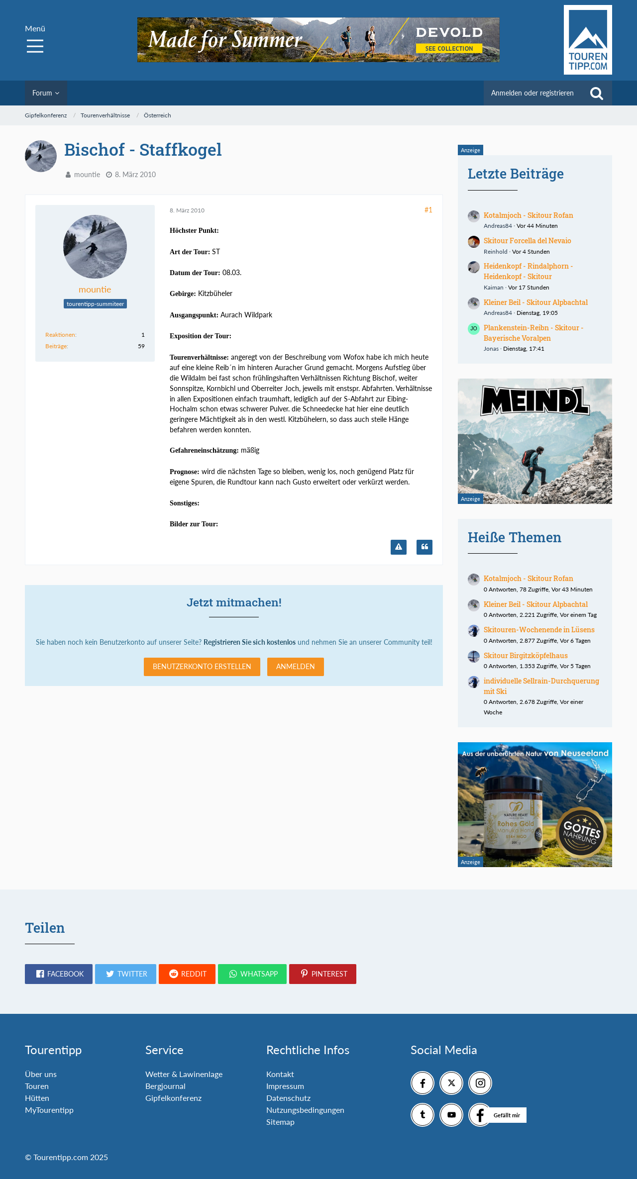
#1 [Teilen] (428, 209)
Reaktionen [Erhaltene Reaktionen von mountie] (60, 334)
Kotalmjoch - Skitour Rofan (528, 215)
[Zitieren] (424, 547)
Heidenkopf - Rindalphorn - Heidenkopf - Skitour (528, 271)
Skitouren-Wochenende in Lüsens (539, 629)
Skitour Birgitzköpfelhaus (526, 655)
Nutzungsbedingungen (305, 1109)
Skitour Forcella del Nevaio (527, 240)
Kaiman (494, 287)
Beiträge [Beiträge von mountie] (56, 346)
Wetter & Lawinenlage (183, 1074)
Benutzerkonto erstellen (202, 666)
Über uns (41, 1074)
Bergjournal (165, 1085)
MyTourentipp (49, 1109)
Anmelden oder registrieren (532, 93)
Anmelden (295, 666)
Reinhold (496, 251)
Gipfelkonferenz (173, 1097)
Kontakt (280, 1074)
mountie (87, 174)
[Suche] (596, 93)
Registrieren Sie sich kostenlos (250, 642)
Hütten (37, 1097)
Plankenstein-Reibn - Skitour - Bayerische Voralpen (534, 333)
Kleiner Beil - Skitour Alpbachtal (536, 302)
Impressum (285, 1085)
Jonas (491, 348)
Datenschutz (288, 1097)
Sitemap (280, 1121)
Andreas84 (498, 225)
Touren (37, 1085)
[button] (59, 974)
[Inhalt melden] (399, 547)
